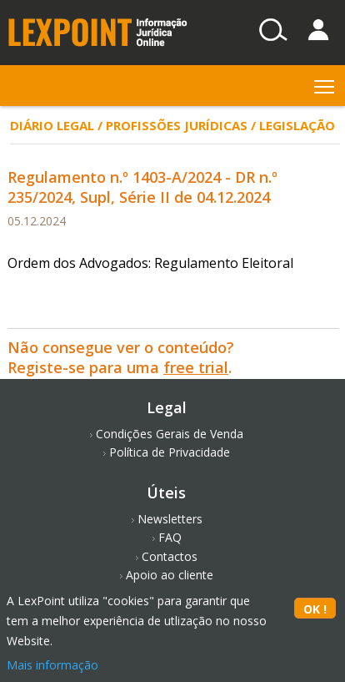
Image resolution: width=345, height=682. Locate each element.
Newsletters (170, 519)
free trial (195, 367)
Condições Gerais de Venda (169, 434)
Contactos (170, 556)
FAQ (170, 537)
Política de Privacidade (169, 452)
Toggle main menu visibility (325, 83)
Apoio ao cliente (169, 575)
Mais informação (52, 665)
